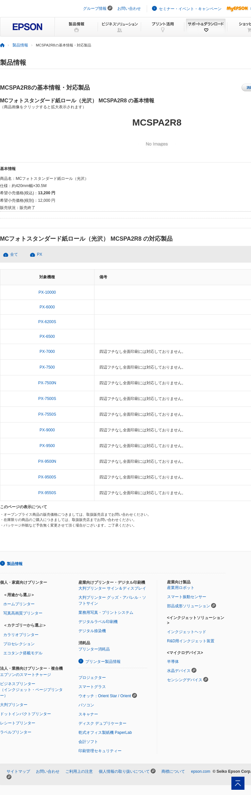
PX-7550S (47, 414)
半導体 (173, 661)
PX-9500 (47, 445)
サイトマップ (18, 771)
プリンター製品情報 (103, 661)
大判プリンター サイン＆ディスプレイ (112, 588)
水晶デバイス (179, 670)
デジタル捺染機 (92, 631)
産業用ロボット (180, 587)
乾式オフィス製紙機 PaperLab (105, 732)
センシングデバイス (184, 680)
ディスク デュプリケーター (102, 723)
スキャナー (88, 714)
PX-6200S (47, 322)
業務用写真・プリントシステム (105, 612)
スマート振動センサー (186, 597)
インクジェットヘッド (186, 632)
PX (39, 254)
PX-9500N (47, 461)
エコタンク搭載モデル (22, 653)
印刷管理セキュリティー (100, 751)
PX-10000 (47, 292)
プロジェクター (92, 677)
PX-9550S (47, 493)
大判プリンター (13, 704)
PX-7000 (47, 351)
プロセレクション (19, 644)
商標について (173, 771)
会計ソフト (88, 741)
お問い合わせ (129, 8)
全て (14, 254)
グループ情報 (95, 8)
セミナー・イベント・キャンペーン (190, 9)
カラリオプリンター (21, 634)
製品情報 (20, 45)
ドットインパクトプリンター (25, 714)
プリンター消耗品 (94, 649)
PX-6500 (47, 336)
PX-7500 (47, 367)
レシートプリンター (17, 723)
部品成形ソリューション (188, 606)
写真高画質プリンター (22, 613)
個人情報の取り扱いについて (124, 771)
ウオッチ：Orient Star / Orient (104, 696)
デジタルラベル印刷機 (98, 621)
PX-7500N (47, 383)
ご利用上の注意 (79, 771)
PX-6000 (47, 307)
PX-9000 (47, 430)
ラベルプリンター (15, 732)
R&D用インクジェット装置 (190, 641)
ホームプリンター (19, 604)
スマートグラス (92, 686)
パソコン (86, 705)
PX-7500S (47, 398)
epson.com (200, 771)
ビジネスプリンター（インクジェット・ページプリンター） (31, 690)
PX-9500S (47, 477)
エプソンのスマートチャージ (25, 674)
